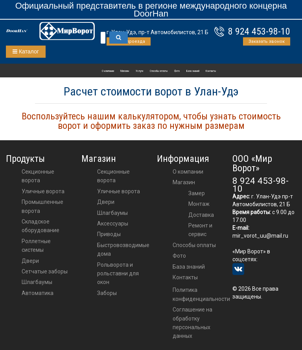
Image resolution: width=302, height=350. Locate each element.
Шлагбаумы (37, 282)
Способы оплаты (159, 71)
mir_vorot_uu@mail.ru (260, 236)
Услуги (139, 71)
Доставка (201, 215)
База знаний (192, 71)
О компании (108, 71)
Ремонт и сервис (200, 229)
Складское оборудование (40, 225)
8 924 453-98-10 (259, 31)
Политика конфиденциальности (201, 294)
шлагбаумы (112, 213)
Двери (30, 261)
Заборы (107, 293)
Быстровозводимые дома (123, 249)
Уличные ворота (43, 191)
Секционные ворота (38, 176)
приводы (109, 234)
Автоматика (37, 293)
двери (105, 202)
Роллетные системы (36, 245)
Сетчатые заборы (45, 271)
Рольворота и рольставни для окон (118, 274)
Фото (177, 71)
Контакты (211, 71)
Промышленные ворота (42, 206)
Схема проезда (128, 41)
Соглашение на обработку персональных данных (192, 322)
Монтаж (199, 204)
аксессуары (112, 223)
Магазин (124, 71)
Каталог (26, 51)
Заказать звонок (267, 41)
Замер (196, 193)
